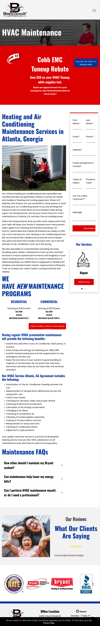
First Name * (76, 122)
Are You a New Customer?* (80, 197)
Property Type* (90, 181)
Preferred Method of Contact (83, 164)
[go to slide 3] (86, 288)
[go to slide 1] (81, 288)
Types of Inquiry (77, 181)
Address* (77, 149)
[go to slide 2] (84, 288)
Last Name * (90, 122)
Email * (76, 136)
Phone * (90, 136)
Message (77, 212)
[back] (7, 584)
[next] (93, 584)
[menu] (94, 10)
